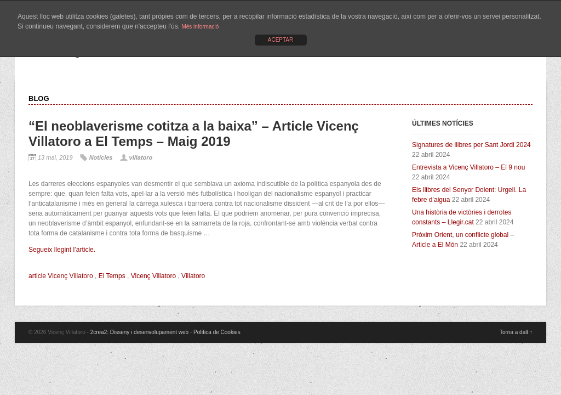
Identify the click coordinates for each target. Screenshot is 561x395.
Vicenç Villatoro (153, 276)
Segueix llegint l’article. (61, 249)
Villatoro (193, 276)
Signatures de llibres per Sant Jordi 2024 (471, 145)
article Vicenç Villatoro (60, 276)
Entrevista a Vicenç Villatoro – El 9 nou (468, 167)
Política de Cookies (217, 332)
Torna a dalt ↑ (516, 332)
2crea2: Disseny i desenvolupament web (139, 332)
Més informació (200, 27)
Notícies (101, 157)
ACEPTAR (281, 40)
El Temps (112, 276)
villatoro (141, 157)
